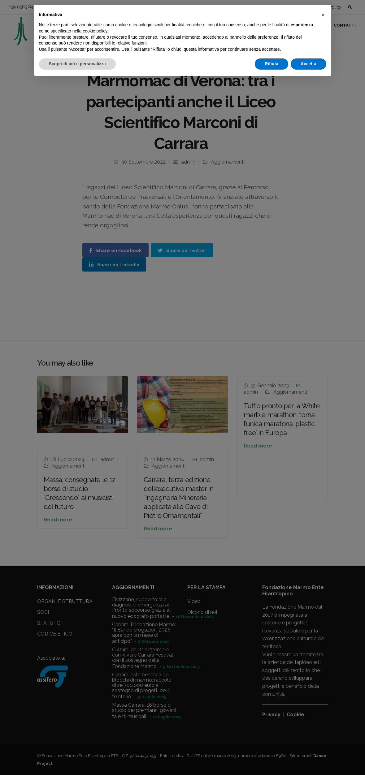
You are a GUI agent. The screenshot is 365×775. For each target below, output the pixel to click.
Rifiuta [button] (271, 63)
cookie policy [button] (95, 30)
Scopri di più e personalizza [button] (77, 63)
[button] (323, 15)
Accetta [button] (308, 63)
